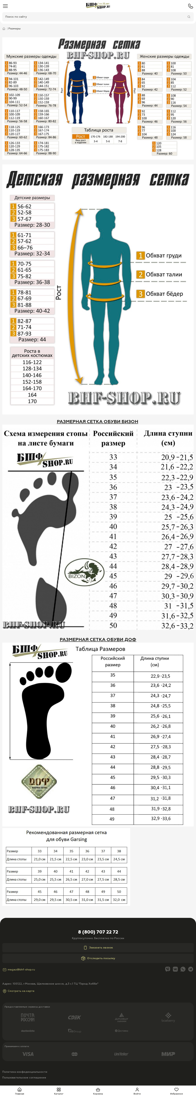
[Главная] (98, 6)
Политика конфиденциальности (24, 1072)
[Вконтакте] (175, 969)
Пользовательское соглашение (24, 1077)
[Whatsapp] (183, 969)
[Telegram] (191, 969)
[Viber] (168, 969)
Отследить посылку (98, 958)
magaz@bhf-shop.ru (18, 969)
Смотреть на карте (18, 991)
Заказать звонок (98, 947)
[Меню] (5, 6)
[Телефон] (191, 6)
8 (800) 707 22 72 (98, 932)
